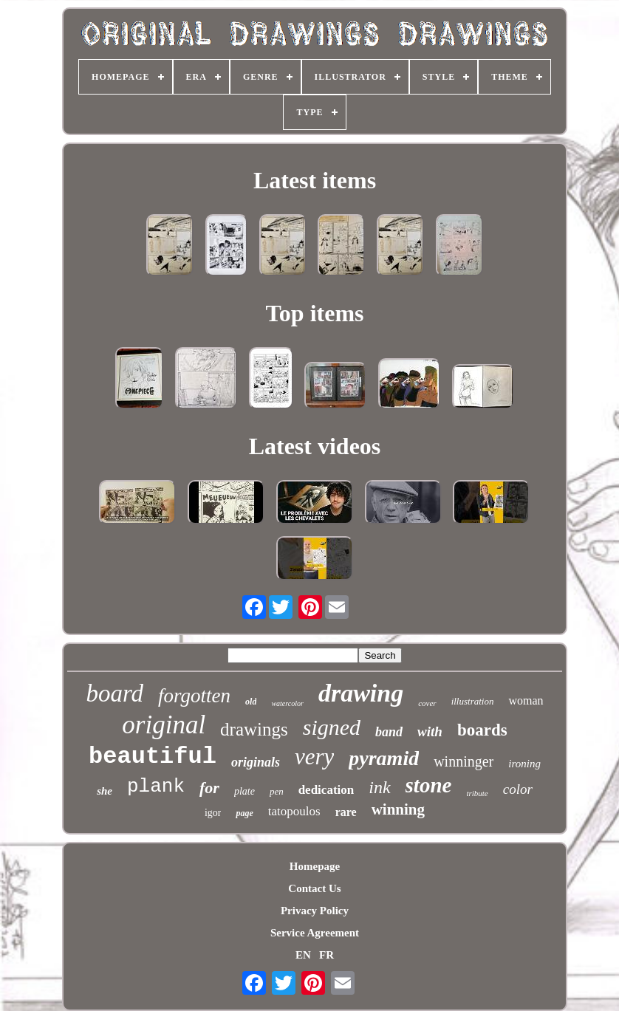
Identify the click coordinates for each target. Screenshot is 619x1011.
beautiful (152, 756)
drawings (254, 729)
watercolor (287, 703)
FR (326, 955)
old (250, 701)
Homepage (315, 866)
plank (156, 786)
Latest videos (315, 446)
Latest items (314, 180)
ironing (524, 764)
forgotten (194, 696)
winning (398, 809)
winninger (463, 761)
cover (427, 703)
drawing (360, 693)
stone (429, 785)
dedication (326, 790)
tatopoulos (294, 811)
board (114, 693)
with (429, 731)
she (104, 791)
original (163, 724)
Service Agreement (314, 933)
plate (244, 791)
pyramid (384, 758)
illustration (472, 701)
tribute (477, 793)
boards (482, 730)
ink (379, 787)
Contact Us (314, 888)
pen (277, 791)
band (389, 731)
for (209, 787)
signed (331, 727)
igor (213, 812)
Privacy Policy (315, 910)
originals (255, 762)
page (244, 813)
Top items (314, 313)
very (314, 757)
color (518, 789)
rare (346, 812)
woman (525, 700)
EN (303, 955)
